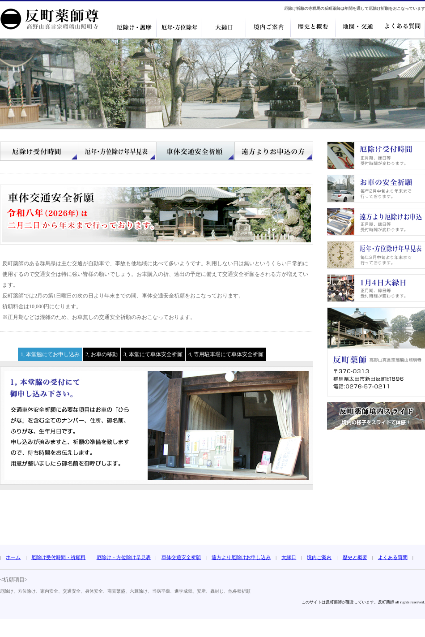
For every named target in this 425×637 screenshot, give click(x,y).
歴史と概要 (355, 557)
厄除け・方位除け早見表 (124, 557)
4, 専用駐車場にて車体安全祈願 (226, 354)
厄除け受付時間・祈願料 (58, 557)
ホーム (13, 557)
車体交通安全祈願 (181, 557)
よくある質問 (393, 557)
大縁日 (288, 557)
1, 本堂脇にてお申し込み (50, 354)
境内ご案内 (319, 557)
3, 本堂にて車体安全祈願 (153, 354)
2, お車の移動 (101, 354)
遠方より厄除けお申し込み (241, 557)
